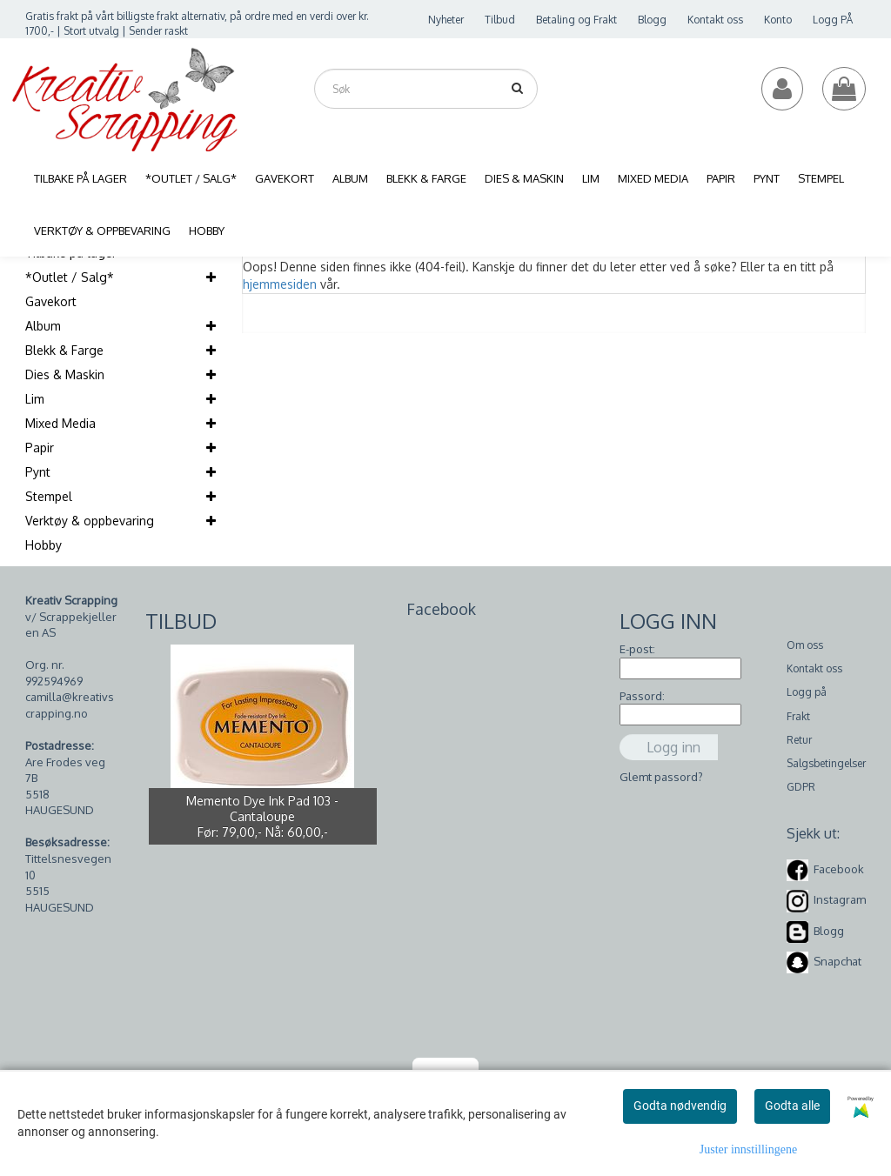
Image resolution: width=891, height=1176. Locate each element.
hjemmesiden (280, 284)
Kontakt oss (715, 19)
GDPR (801, 786)
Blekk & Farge (64, 350)
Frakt (798, 716)
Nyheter (446, 19)
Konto (778, 19)
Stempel (48, 496)
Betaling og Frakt (576, 19)
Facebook (839, 869)
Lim (34, 398)
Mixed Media (60, 423)
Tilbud (500, 19)
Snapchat (837, 961)
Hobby (43, 545)
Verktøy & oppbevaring (89, 520)
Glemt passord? (661, 777)
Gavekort (51, 301)
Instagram (840, 899)
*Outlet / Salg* (69, 277)
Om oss (805, 644)
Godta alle (792, 1106)
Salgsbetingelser (826, 763)
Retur (799, 739)
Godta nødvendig (680, 1106)
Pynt (37, 471)
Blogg (652, 19)
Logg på (807, 691)
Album (43, 325)
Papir (39, 447)
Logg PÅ (833, 19)
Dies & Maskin (64, 374)
